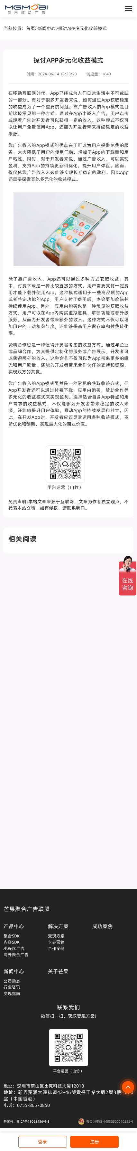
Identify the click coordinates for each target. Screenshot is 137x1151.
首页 (30, 28)
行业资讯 (12, 987)
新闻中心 (47, 28)
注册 (94, 1141)
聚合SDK (12, 936)
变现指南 (12, 993)
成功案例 (102, 926)
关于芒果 (58, 971)
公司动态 (12, 981)
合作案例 (56, 948)
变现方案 (56, 936)
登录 (42, 1141)
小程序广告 (14, 948)
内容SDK (12, 942)
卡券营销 (56, 942)
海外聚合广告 (16, 954)
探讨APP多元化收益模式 (82, 28)
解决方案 (58, 926)
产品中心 (14, 926)
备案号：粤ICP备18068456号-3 (27, 1121)
